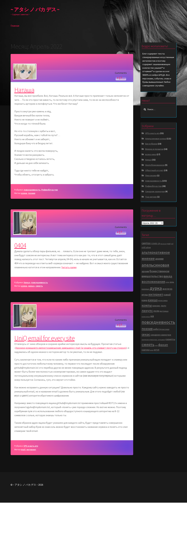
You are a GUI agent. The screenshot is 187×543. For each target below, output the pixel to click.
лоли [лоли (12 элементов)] (156, 311)
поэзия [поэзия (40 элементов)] (147, 329)
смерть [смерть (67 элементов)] (148, 344)
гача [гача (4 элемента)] (167, 282)
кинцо (31, 326)
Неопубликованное (155, 165)
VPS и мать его (31, 486)
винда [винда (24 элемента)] (168, 276)
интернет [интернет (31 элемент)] (155, 294)
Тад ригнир (151, 196)
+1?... (121, 118)
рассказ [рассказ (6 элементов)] (165, 329)
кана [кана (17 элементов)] (144, 300)
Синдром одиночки (155, 191)
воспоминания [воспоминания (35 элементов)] (153, 281)
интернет (31, 489)
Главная (15, 25)
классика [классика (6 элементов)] (163, 300)
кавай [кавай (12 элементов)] (167, 294)
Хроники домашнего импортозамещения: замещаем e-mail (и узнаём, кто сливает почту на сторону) (70, 388)
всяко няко (150, 154)
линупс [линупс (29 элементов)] (147, 311)
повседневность (32, 230)
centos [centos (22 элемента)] (146, 243)
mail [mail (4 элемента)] (168, 243)
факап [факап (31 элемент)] (163, 345)
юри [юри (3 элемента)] (151, 350)
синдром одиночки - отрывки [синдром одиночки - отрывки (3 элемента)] (153, 340)
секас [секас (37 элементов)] (146, 334)
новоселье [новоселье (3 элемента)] (146, 317)
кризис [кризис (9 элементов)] (156, 305)
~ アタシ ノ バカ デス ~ (35, 9)
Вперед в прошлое (154, 149)
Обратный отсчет (154, 170)
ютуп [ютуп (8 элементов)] (156, 349)
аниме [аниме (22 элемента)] (159, 259)
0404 (20, 286)
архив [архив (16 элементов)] (145, 271)
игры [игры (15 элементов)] (145, 294)
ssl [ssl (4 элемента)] (172, 243)
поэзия (31, 233)
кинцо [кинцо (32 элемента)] (153, 300)
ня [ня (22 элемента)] (152, 316)
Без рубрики (151, 143)
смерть (39, 326)
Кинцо (27, 322)
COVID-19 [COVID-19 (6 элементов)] (155, 243)
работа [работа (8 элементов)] (157, 329)
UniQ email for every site (44, 378)
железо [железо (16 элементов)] (167, 289)
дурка (24, 233)
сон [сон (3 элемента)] (156, 345)
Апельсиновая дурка (155, 138)
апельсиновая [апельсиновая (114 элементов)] (155, 265)
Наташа (24, 130)
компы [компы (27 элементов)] (147, 305)
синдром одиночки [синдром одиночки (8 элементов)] (161, 334)
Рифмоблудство (49, 230)
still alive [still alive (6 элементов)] (146, 247)
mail (23, 489)
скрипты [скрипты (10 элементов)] (170, 339)
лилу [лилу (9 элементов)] (163, 305)
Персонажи (151, 175)
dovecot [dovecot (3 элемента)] (163, 244)
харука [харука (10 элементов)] (146, 349)
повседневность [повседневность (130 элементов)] (158, 322)
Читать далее (69, 307)
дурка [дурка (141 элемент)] (156, 288)
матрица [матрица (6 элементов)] (164, 311)
